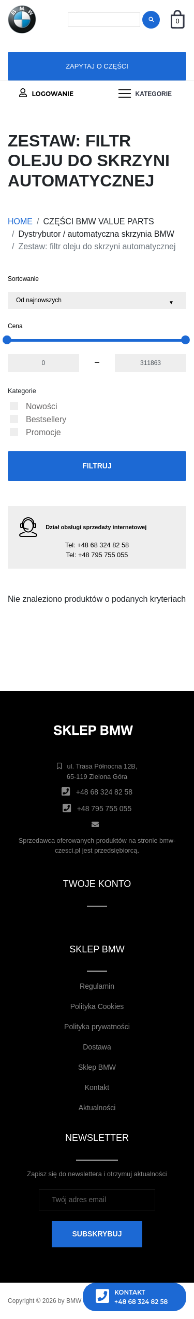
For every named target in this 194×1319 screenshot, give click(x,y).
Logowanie (46, 93)
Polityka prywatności (97, 1026)
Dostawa (97, 1047)
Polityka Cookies (97, 1006)
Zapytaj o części (97, 66)
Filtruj (97, 466)
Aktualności (97, 1107)
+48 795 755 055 (103, 555)
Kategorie (22, 391)
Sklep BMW (97, 1067)
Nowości (41, 406)
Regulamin (97, 986)
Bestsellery (46, 419)
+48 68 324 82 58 (103, 545)
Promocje (43, 432)
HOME (20, 221)
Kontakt (97, 1087)
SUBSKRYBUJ (97, 1234)
